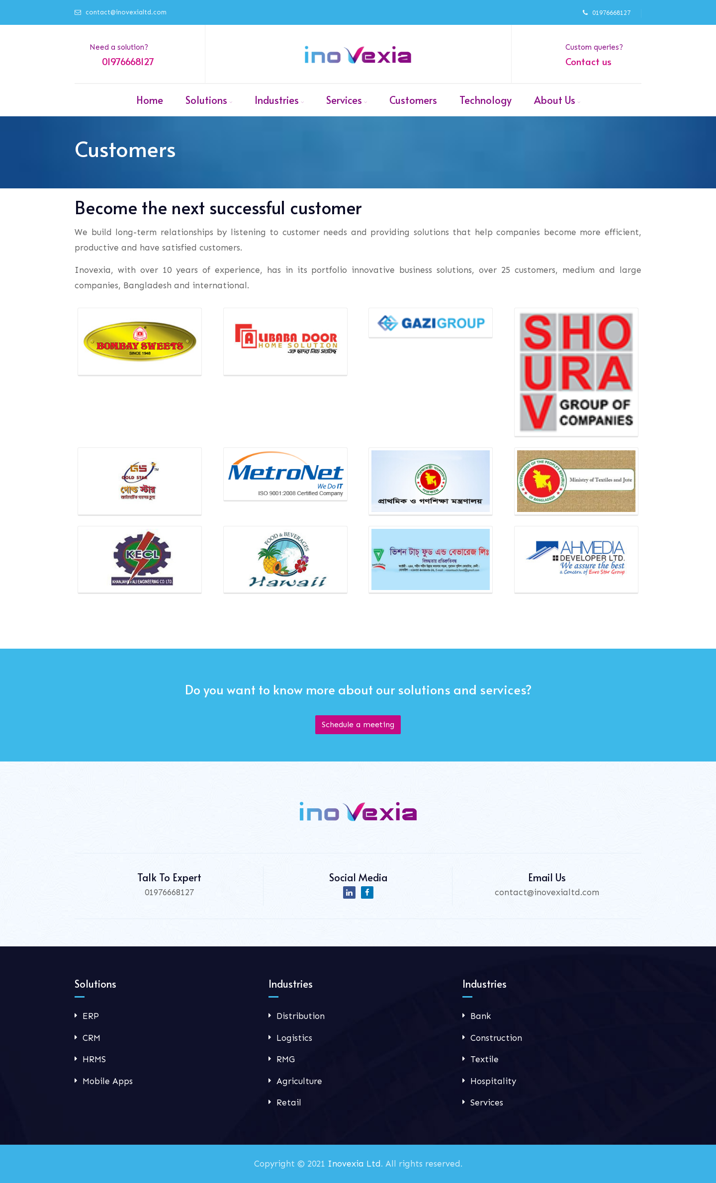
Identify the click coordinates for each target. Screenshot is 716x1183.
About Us (554, 100)
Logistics (294, 1038)
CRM (91, 1038)
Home (149, 100)
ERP (91, 1016)
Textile (484, 1059)
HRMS (94, 1059)
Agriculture (299, 1081)
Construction (496, 1038)
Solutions (206, 100)
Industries (277, 100)
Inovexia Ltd (354, 1164)
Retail (288, 1102)
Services (344, 100)
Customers (413, 100)
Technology (485, 100)
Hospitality (493, 1081)
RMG (285, 1059)
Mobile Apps (108, 1081)
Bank (480, 1016)
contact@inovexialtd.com (126, 12)
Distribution (300, 1016)
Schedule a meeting (358, 724)
